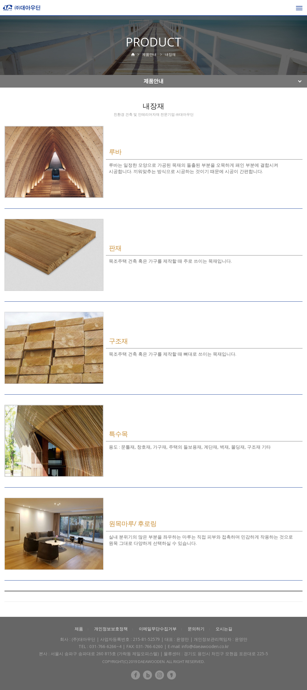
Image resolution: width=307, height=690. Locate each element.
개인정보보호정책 (111, 629)
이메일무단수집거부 (158, 629)
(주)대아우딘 (83, 639)
